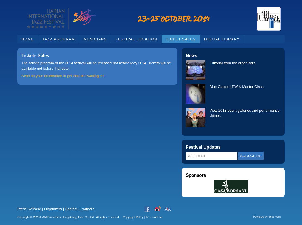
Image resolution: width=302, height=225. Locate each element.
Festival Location (136, 39)
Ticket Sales (181, 39)
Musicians (95, 39)
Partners (87, 209)
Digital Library (222, 39)
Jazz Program (58, 39)
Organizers (53, 209)
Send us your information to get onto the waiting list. (63, 76)
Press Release (29, 209)
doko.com (275, 216)
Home (27, 39)
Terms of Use (154, 217)
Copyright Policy (133, 217)
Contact (71, 209)
